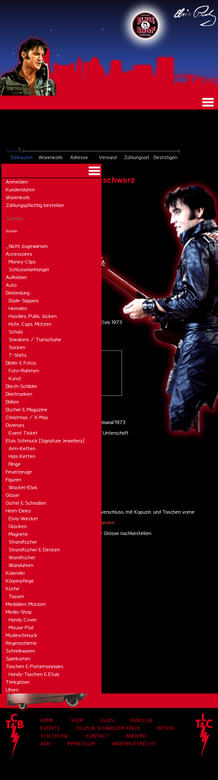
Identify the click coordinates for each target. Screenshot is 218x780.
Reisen (165, 728)
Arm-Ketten (22, 448)
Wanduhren (21, 565)
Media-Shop (19, 612)
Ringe (15, 464)
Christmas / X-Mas (27, 417)
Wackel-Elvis (23, 487)
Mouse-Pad (21, 627)
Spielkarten (18, 659)
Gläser (13, 495)
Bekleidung (18, 293)
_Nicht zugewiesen (27, 246)
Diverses (15, 425)
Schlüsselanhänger (29, 269)
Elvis (107, 720)
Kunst (15, 378)
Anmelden (17, 182)
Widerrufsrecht (134, 744)
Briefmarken (19, 394)
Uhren (12, 690)
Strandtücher (23, 542)
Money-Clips (22, 262)
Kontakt (97, 736)
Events (50, 728)
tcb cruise (54, 736)
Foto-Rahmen (24, 371)
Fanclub (141, 720)
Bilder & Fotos (21, 363)
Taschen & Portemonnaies (34, 666)
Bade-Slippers (24, 301)
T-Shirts (17, 355)
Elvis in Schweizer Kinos (108, 728)
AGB (45, 744)
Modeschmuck (21, 635)
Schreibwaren (20, 651)
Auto (11, 285)
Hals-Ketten (22, 456)
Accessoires (19, 254)
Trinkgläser (18, 682)
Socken (17, 347)
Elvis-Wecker (23, 518)
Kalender (15, 573)
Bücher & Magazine (26, 409)
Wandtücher (22, 557)
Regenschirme (21, 643)
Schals (16, 332)
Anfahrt (137, 736)
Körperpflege (20, 581)
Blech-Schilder (21, 386)
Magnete (18, 534)
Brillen (12, 402)
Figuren (13, 480)
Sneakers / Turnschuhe (35, 339)
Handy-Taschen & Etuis (34, 674)
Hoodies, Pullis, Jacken (33, 316)
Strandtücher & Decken (34, 550)
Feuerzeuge (19, 472)
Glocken (18, 526)
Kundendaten (20, 190)
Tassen (16, 596)
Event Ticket (23, 433)
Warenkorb (18, 197)
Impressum (81, 744)
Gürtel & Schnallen (26, 503)
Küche (13, 588)
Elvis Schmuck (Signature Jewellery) (45, 441)
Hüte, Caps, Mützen (30, 324)
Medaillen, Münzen (26, 604)
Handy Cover (23, 620)
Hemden (18, 308)
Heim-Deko (18, 511)
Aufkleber (16, 277)
